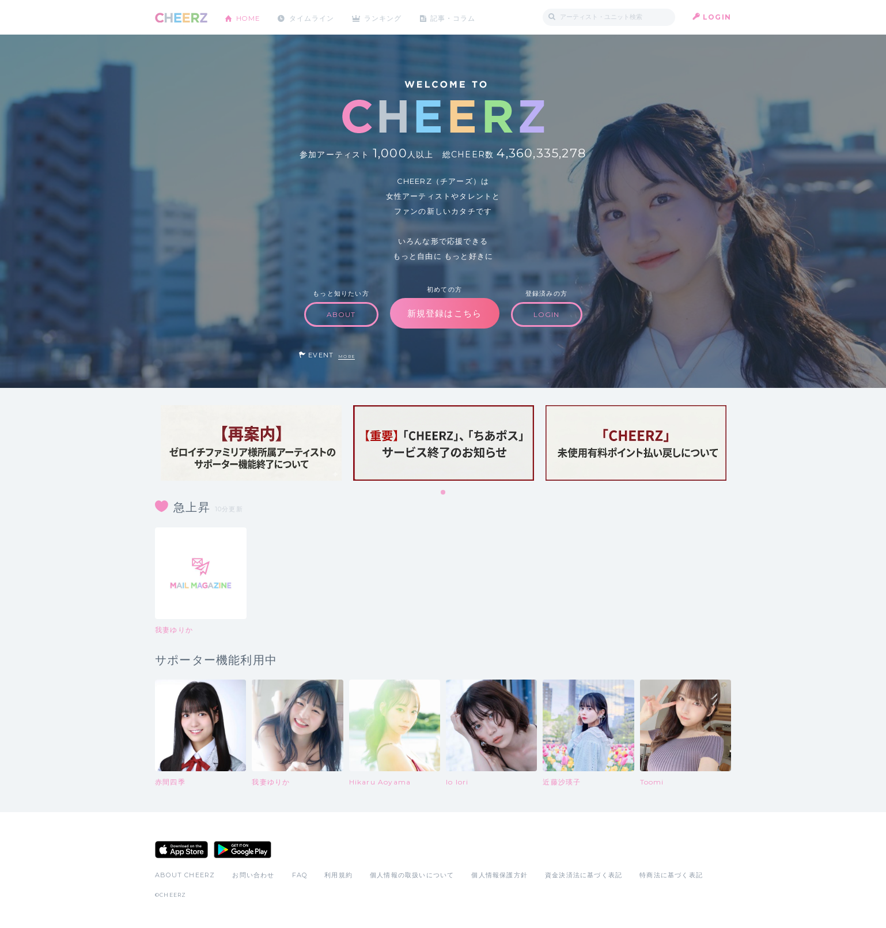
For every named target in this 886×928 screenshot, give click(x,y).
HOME (249, 17)
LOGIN (717, 17)
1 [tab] (443, 493)
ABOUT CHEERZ (185, 875)
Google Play (242, 849)
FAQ (300, 875)
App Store (181, 849)
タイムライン (313, 17)
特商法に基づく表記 (671, 875)
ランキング (386, 17)
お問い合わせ (253, 875)
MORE (346, 356)
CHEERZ (181, 17)
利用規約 (338, 875)
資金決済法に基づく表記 (583, 875)
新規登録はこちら (444, 313)
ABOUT (341, 314)
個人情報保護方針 (499, 875)
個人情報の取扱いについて (412, 875)
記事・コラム (456, 17)
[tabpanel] (251, 443)
